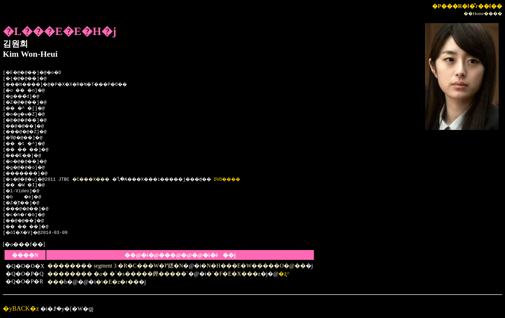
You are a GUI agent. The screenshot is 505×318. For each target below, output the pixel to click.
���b (57, 282)
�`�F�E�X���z (233, 274)
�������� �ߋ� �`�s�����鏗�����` (117, 274)
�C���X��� (99, 180)
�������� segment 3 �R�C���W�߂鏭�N (115, 266)
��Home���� (483, 13)
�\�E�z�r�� (117, 282)
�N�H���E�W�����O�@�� (253, 266)
